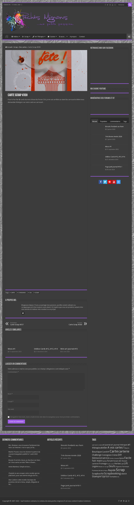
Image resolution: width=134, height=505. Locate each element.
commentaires (115, 121)
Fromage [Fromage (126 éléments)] (103, 464)
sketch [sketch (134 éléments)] (124, 474)
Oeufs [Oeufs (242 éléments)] (112, 466)
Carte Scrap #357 (23, 324)
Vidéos (15, 37)
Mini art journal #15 (69, 349)
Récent (94, 121)
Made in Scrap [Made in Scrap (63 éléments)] (103, 466)
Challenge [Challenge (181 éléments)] (97, 455)
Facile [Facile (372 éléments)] (127, 457)
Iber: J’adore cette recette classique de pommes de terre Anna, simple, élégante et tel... (24, 482)
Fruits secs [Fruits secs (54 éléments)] (110, 464)
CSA (30, 292)
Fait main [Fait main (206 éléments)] (97, 460)
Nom (10, 394)
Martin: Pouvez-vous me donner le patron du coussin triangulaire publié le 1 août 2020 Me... (24, 454)
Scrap (25, 37)
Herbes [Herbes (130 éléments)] (117, 463)
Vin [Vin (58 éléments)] (118, 477)
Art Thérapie (38, 37)
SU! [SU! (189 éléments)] (107, 476)
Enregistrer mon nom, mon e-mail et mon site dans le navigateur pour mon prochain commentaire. (45, 417)
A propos (73, 37)
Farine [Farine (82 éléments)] (104, 461)
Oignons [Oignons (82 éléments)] (119, 466)
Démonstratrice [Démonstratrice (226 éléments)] (100, 458)
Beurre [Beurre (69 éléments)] (127, 448)
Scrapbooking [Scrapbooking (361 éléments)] (112, 473)
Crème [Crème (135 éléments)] (115, 455)
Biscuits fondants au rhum (114, 126)
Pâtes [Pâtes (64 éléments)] (106, 470)
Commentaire (13, 372)
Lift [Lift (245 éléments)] (126, 463)
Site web (11, 409)
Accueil (7, 36)
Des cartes (23, 47)
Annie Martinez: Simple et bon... (20, 467)
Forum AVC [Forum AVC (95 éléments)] (117, 461)
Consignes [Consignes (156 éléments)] (106, 455)
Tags (125, 121)
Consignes (22, 292)
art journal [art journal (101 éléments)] (106, 445)
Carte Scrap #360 (69, 324)
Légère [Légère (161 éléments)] (95, 466)
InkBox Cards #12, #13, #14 (46, 349)
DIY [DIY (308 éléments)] (120, 454)
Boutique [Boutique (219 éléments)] (97, 451)
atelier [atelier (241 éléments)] (103, 447)
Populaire (103, 121)
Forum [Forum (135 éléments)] (110, 461)
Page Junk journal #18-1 (113, 167)
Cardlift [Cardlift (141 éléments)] (105, 452)
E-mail (10, 401)
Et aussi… (62, 37)
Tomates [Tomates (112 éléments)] (113, 477)
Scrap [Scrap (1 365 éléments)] (120, 470)
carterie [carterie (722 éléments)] (123, 451)
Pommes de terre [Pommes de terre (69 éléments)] (98, 470)
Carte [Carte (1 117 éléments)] (114, 451)
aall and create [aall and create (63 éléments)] (97, 445)
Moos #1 (11, 349)
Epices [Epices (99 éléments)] (121, 458)
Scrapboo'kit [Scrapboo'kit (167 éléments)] (98, 473)
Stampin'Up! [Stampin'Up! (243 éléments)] (99, 476)
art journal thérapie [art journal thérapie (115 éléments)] (119, 445)
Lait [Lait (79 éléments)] (122, 464)
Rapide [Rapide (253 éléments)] (112, 470)
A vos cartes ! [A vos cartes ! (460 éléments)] (116, 447)
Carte (13, 292)
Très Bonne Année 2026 (113, 136)
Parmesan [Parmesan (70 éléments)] (125, 466)
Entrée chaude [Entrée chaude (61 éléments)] (114, 458)
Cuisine (51, 37)
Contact (82, 37)
